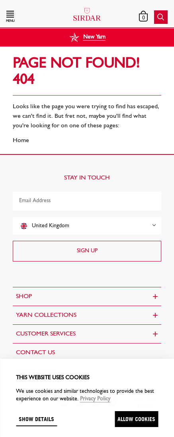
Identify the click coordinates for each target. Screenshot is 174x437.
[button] (30, 17)
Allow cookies (136, 419)
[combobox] (87, 225)
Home (21, 140)
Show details (36, 419)
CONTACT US (35, 352)
